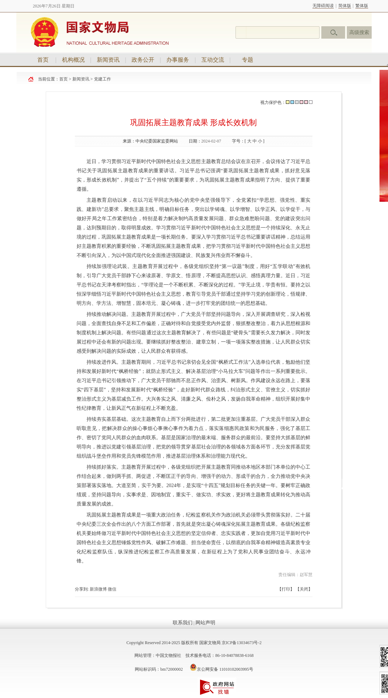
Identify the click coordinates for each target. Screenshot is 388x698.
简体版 (344, 5)
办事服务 (177, 60)
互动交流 (212, 60)
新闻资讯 (108, 60)
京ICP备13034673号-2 (242, 642)
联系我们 (183, 622)
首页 (43, 60)
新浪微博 (98, 589)
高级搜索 (359, 32)
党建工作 (102, 79)
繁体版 (361, 5)
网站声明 (205, 622)
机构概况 (73, 60)
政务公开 (143, 60)
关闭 (304, 589)
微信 (112, 589)
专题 (247, 60)
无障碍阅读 (323, 5)
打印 (286, 589)
